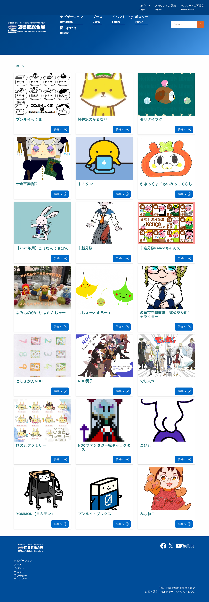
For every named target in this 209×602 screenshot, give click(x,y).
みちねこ (147, 514)
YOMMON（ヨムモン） (35, 514)
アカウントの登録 (165, 7)
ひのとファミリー (31, 445)
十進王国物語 (27, 184)
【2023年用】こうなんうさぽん (42, 248)
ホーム (20, 65)
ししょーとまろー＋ (94, 313)
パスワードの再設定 (192, 7)
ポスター (141, 19)
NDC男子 (85, 381)
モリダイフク (151, 119)
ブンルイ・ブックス (95, 514)
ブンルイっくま (29, 119)
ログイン (144, 7)
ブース (97, 19)
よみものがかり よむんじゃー (41, 313)
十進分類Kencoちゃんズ (160, 248)
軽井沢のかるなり (92, 119)
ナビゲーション (71, 19)
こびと (145, 445)
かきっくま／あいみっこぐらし (166, 184)
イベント (118, 19)
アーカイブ (20, 579)
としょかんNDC (29, 381)
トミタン (85, 184)
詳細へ (58, 129)
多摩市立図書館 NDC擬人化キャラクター (165, 315)
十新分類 (85, 248)
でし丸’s (147, 381)
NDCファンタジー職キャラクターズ (104, 447)
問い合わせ (68, 30)
